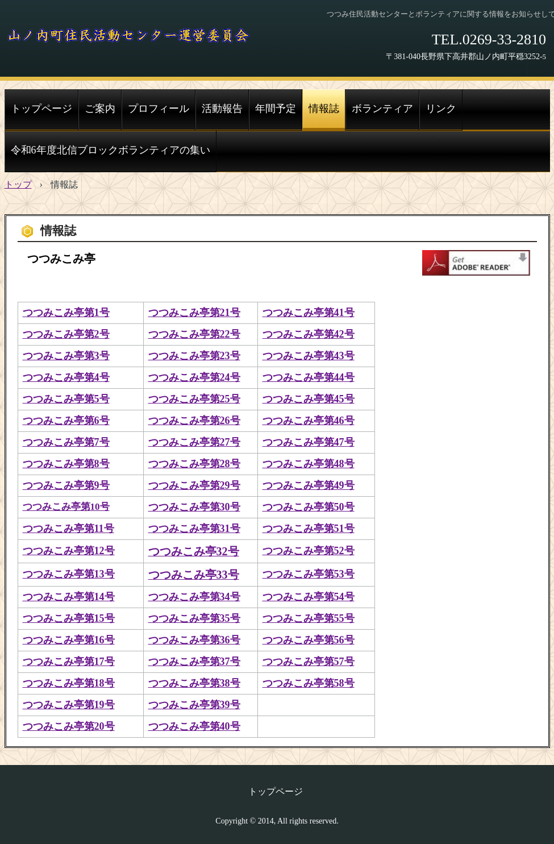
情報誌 (324, 108)
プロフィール (158, 108)
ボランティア (382, 108)
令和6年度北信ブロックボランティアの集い (110, 150)
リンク (441, 108)
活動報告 (222, 108)
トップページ (41, 108)
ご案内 (100, 108)
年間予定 (275, 108)
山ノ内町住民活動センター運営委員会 (129, 37)
